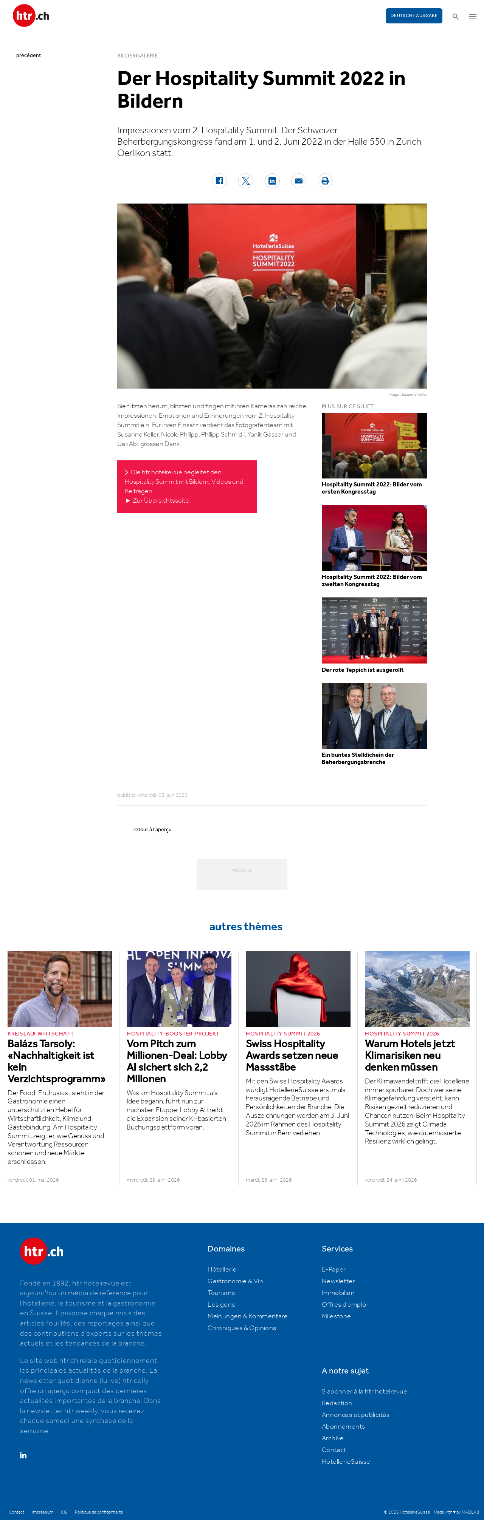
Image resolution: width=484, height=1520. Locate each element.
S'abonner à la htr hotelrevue (365, 1391)
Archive (333, 1438)
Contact (334, 1450)
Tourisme (221, 1293)
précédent (28, 55)
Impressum (42, 1512)
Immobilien (338, 1293)
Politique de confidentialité (99, 1512)
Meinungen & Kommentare (248, 1316)
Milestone (336, 1316)
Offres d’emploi (345, 1304)
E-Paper (334, 1269)
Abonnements (343, 1426)
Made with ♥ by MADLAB (456, 1512)
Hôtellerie (222, 1269)
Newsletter (338, 1281)
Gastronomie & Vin (235, 1281)
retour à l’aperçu (152, 829)
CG (64, 1512)
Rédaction (337, 1403)
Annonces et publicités (356, 1415)
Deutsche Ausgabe (414, 15)
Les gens (221, 1304)
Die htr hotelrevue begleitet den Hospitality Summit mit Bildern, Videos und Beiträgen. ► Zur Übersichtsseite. (184, 486)
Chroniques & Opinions (242, 1328)
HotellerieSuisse (346, 1462)
